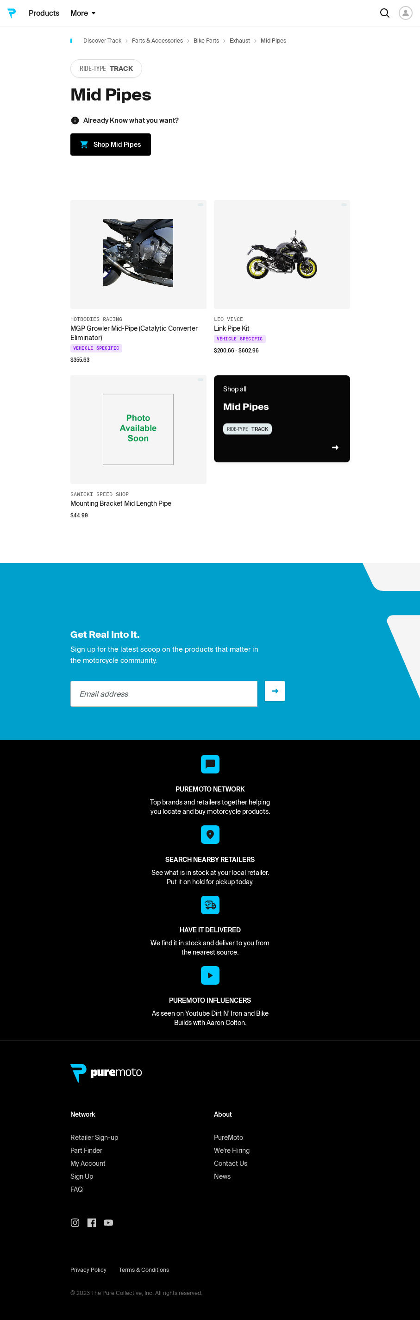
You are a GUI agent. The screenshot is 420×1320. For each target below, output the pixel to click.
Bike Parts (206, 41)
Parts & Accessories (157, 41)
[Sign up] (275, 691)
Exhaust (240, 41)
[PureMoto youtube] (112, 1222)
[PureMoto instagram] (78, 1222)
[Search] (385, 13)
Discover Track (102, 41)
